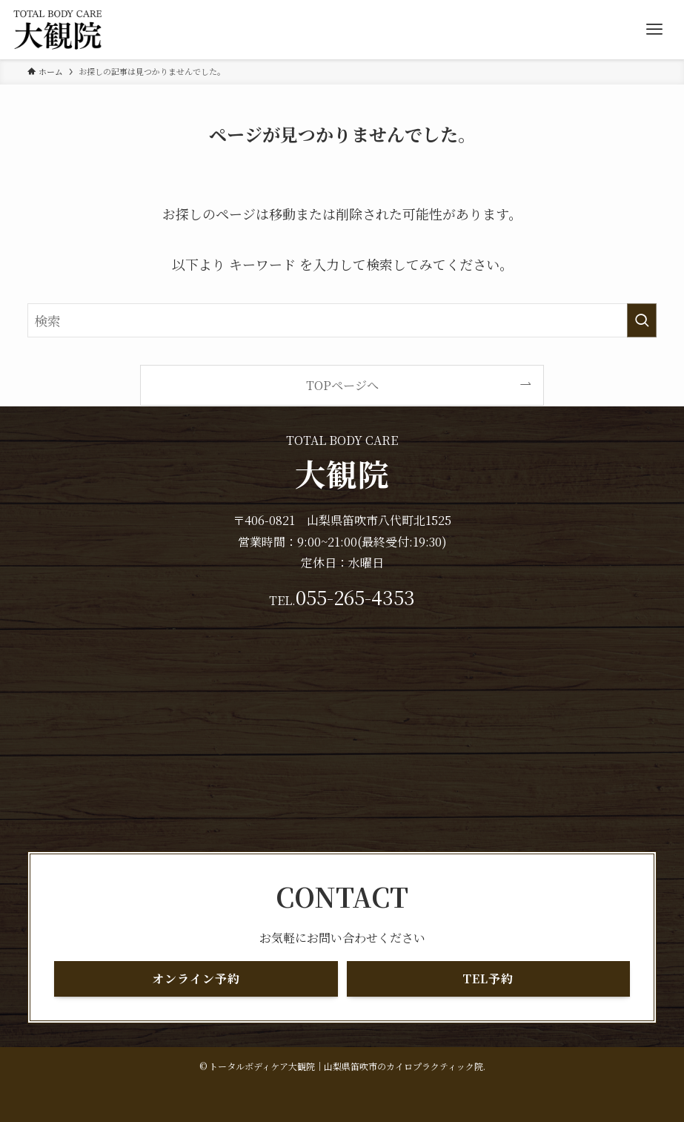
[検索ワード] (342, 320)
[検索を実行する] (642, 320)
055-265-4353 (355, 597)
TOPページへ (342, 385)
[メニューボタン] (654, 29)
